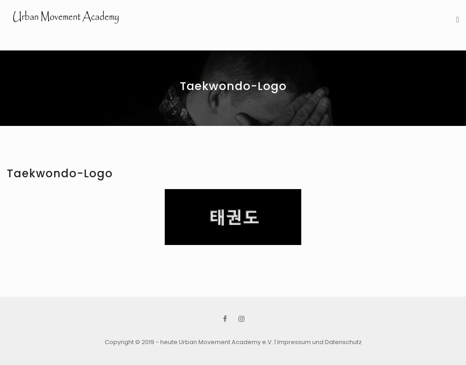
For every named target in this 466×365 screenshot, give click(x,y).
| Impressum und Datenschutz (318, 342)
